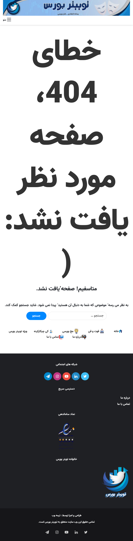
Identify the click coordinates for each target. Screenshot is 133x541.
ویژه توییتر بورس (18, 331)
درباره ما (125, 397)
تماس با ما (123, 404)
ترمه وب (56, 515)
